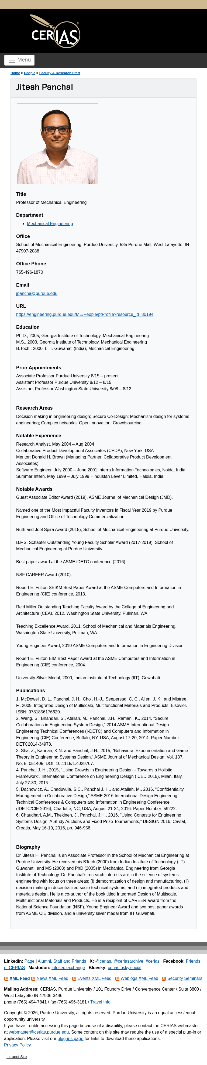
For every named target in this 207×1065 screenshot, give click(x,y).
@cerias (103, 961)
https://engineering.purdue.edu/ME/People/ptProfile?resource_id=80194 (84, 314)
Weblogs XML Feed (136, 978)
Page (29, 961)
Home (15, 73)
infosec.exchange (68, 967)
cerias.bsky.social (124, 967)
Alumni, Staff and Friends (62, 961)
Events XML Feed (92, 978)
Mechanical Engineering (50, 223)
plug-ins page (70, 1038)
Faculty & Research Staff (59, 73)
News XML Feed (49, 978)
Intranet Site (16, 1057)
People (29, 73)
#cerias (153, 961)
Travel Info (100, 1002)
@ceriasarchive (128, 961)
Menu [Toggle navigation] (19, 60)
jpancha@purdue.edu (36, 293)
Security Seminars (182, 978)
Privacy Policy (17, 1045)
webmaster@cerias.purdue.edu (39, 1032)
